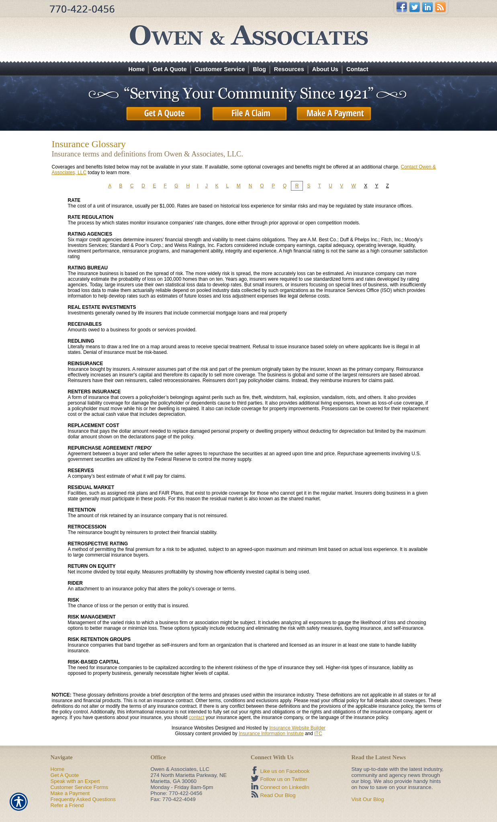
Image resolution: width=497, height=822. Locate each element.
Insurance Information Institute (271, 733)
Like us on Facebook (284, 771)
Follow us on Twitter (283, 779)
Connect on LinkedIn (284, 787)
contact (197, 717)
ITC (318, 733)
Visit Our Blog (367, 799)
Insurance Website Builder (297, 728)
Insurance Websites (193, 728)
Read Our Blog (277, 795)
